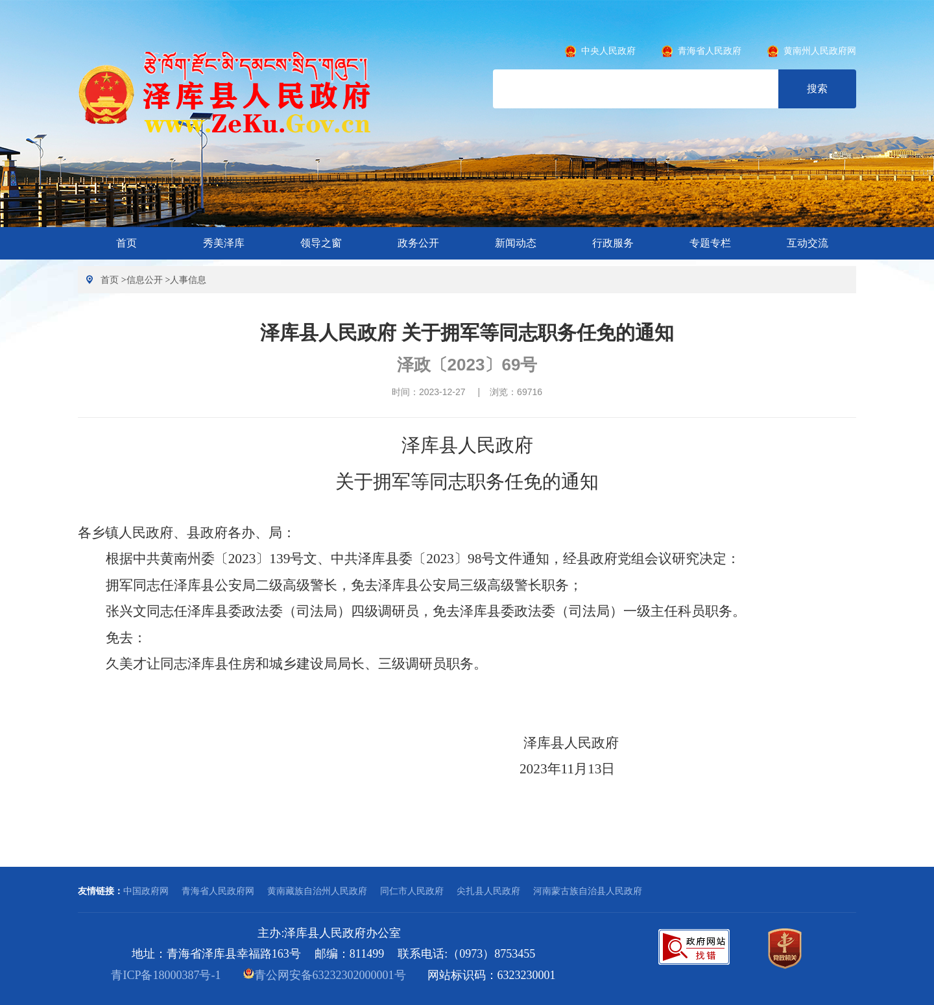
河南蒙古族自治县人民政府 (587, 891)
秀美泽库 (224, 242)
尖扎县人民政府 (488, 891)
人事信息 (188, 279)
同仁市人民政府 (412, 891)
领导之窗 (321, 242)
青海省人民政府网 (218, 891)
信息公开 (144, 279)
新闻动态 (515, 242)
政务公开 (418, 242)
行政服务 (613, 242)
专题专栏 (710, 242)
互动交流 (807, 242)
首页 (126, 242)
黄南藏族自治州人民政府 (317, 891)
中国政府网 (146, 891)
